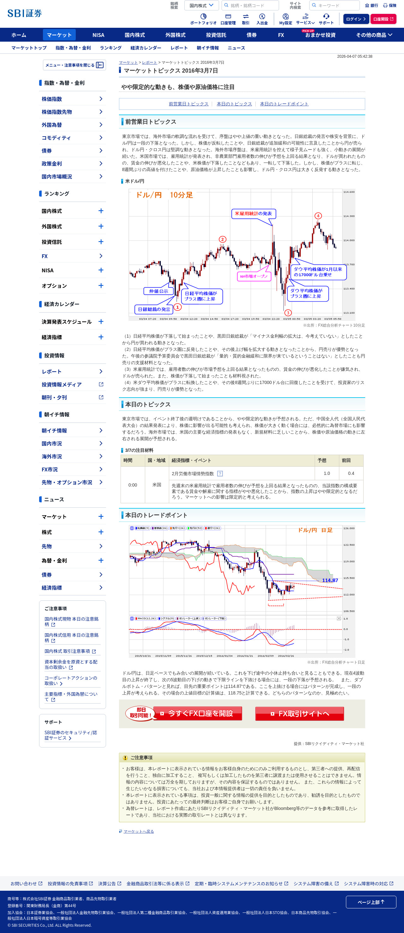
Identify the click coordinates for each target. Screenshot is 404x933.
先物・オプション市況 (73, 482)
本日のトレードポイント (284, 103)
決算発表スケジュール (73, 321)
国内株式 (135, 34)
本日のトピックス (234, 103)
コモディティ (73, 137)
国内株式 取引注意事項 (70, 651)
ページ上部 (371, 902)
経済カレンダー (146, 47)
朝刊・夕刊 (73, 397)
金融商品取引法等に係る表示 (158, 883)
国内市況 (73, 443)
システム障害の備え (316, 883)
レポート (179, 47)
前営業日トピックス (189, 103)
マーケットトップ (29, 47)
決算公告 (110, 883)
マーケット (59, 34)
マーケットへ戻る (139, 831)
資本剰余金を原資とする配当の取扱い (71, 664)
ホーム (19, 34)
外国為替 (73, 124)
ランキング (111, 47)
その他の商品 (374, 34)
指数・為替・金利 (73, 47)
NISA (98, 34)
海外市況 (73, 456)
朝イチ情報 (208, 47)
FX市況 (73, 469)
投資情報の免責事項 (70, 883)
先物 (73, 546)
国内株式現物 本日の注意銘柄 (71, 621)
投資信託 (216, 34)
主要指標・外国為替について (71, 696)
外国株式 (175, 34)
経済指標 (73, 337)
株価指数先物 (73, 111)
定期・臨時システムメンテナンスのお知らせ (241, 883)
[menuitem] (371, 5)
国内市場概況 (73, 176)
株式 (73, 532)
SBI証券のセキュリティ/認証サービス (71, 735)
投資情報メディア (73, 384)
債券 (252, 34)
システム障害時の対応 (369, 883)
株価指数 (73, 99)
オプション (73, 285)
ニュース (236, 47)
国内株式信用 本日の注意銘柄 (71, 637)
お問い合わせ (26, 883)
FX (281, 34)
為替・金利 (73, 560)
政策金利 (73, 163)
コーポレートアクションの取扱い (71, 680)
